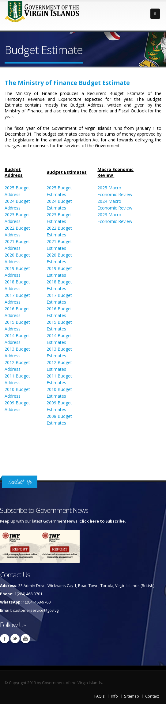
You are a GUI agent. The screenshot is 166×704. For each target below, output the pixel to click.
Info (114, 696)
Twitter (15, 638)
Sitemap (131, 696)
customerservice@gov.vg (35, 610)
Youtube (25, 638)
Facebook (4, 638)
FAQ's (99, 696)
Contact (152, 696)
